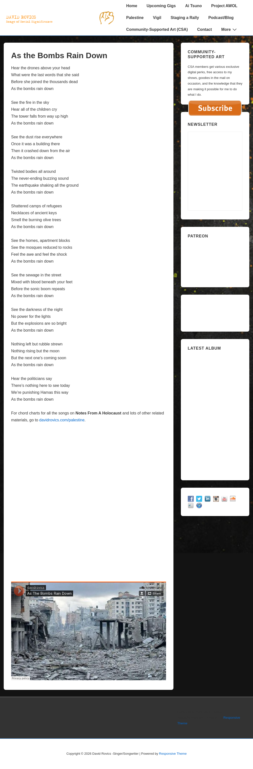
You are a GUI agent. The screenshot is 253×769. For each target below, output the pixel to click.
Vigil (157, 18)
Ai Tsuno (193, 6)
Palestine (135, 18)
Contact (204, 29)
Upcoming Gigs (161, 6)
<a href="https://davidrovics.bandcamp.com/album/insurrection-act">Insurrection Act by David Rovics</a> (215, 413)
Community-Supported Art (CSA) (157, 29)
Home (131, 6)
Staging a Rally (185, 18)
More (229, 29)
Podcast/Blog (220, 18)
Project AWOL (224, 6)
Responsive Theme (173, 753)
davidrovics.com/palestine (61, 420)
